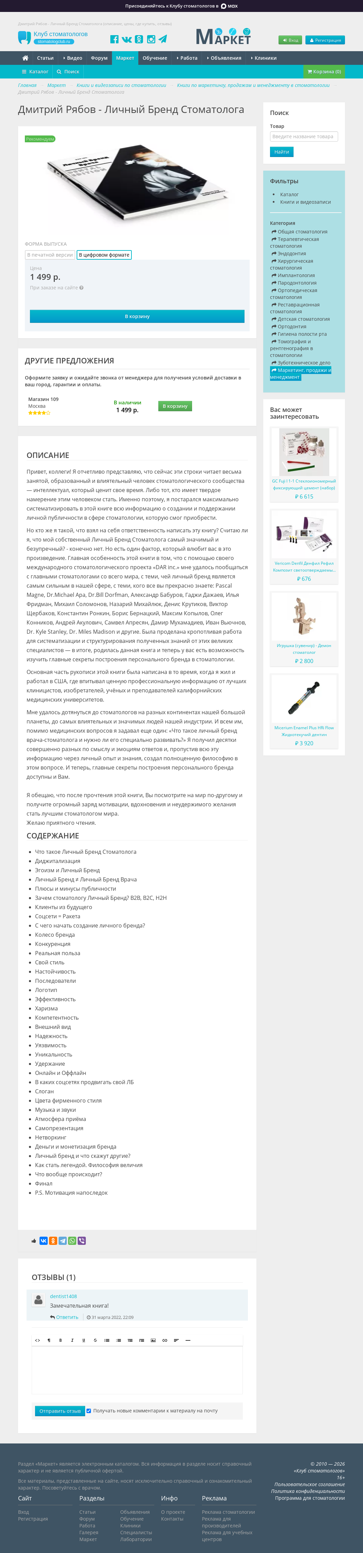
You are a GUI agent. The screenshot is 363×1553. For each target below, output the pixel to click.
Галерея (88, 1532)
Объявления (224, 58)
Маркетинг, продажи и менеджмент (300, 373)
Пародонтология (294, 282)
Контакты (172, 1518)
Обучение (155, 58)
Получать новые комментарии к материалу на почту (152, 1410)
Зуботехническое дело (301, 362)
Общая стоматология (300, 231)
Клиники (264, 58)
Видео (73, 58)
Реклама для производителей (221, 1522)
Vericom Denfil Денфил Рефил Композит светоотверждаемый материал (304, 567)
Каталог (35, 71)
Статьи (45, 58)
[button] (37, 1340)
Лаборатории (136, 1539)
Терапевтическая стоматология (294, 242)
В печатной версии (50, 254)
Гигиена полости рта (299, 334)
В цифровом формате (104, 254)
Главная (27, 85)
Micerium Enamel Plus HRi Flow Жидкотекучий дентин (304, 731)
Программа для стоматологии (310, 1498)
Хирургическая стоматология (291, 264)
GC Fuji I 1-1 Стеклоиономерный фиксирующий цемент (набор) (304, 484)
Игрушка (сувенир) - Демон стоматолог (304, 649)
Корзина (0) (324, 71)
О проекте (173, 1512)
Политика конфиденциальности (308, 1491)
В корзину (137, 316)
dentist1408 (63, 1296)
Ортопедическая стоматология (293, 293)
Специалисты (136, 1532)
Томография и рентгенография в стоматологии (291, 348)
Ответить (67, 1317)
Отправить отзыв (60, 1411)
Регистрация (325, 40)
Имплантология (293, 275)
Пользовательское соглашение (309, 1484)
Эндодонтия (289, 253)
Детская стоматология (301, 319)
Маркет (125, 58)
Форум (99, 58)
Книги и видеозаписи (305, 202)
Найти (281, 151)
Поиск (68, 71)
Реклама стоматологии (228, 1512)
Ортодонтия (289, 326)
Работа (187, 58)
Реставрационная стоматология (295, 308)
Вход (290, 40)
